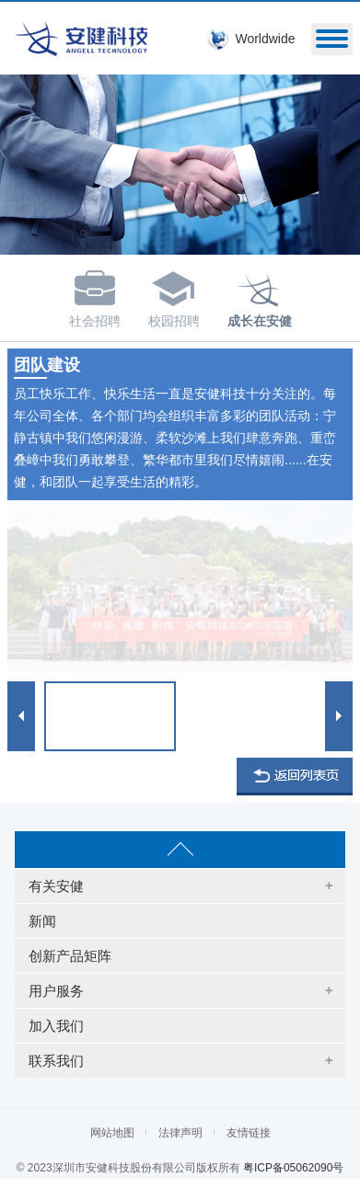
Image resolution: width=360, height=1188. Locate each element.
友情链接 (248, 1132)
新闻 (42, 921)
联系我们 (56, 1060)
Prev (21, 715)
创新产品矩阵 (70, 956)
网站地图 (112, 1132)
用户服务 (56, 991)
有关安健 (56, 886)
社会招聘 (95, 296)
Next (339, 715)
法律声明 (180, 1132)
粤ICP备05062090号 (293, 1167)
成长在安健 (259, 296)
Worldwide (265, 38)
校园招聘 (174, 296)
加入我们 (56, 1026)
